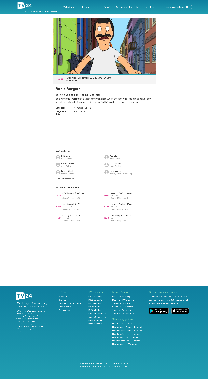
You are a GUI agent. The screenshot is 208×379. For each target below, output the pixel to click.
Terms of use (65, 310)
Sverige (99, 363)
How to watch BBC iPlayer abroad (127, 324)
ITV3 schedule (95, 310)
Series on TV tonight (121, 303)
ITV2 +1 (73, 80)
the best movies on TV (25, 326)
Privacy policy (65, 306)
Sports (108, 7)
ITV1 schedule (95, 303)
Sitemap (62, 300)
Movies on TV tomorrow (123, 300)
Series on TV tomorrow (122, 306)
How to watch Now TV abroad (126, 340)
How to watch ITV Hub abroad (126, 334)
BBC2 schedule (95, 300)
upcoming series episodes (33, 329)
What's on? (69, 7)
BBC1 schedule (95, 296)
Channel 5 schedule (97, 317)
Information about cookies (70, 303)
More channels (95, 323)
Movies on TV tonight (122, 296)
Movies (85, 7)
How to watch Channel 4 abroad (127, 327)
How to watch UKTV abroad (125, 344)
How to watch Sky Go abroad (125, 337)
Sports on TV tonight (121, 310)
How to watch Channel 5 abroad (127, 330)
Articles (149, 7)
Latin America (122, 363)
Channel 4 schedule (97, 313)
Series (96, 7)
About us (63, 296)
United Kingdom (109, 363)
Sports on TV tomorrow (123, 313)
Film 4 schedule (95, 320)
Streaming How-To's (128, 7)
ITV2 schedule (95, 306)
